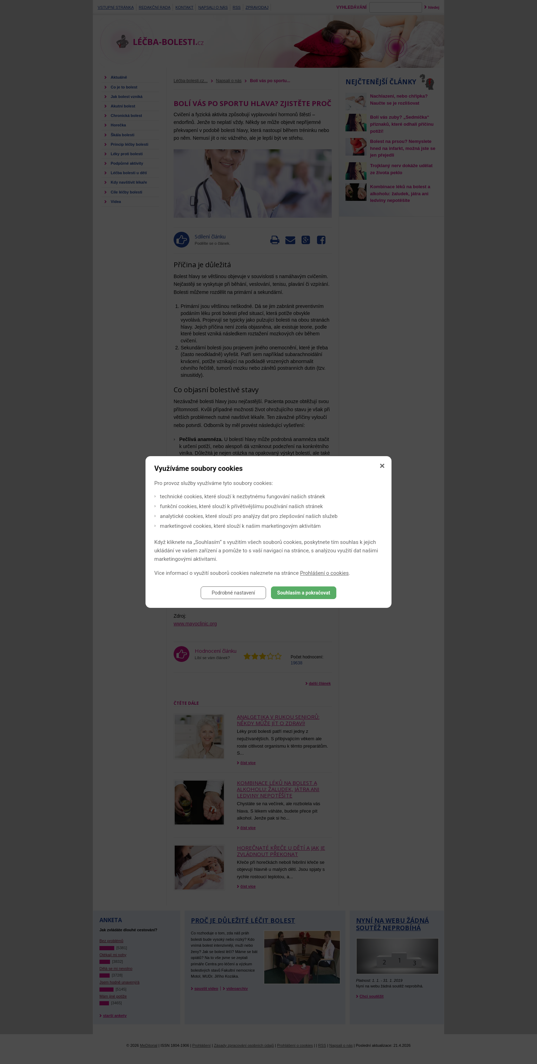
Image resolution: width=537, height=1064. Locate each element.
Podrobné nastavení (233, 593)
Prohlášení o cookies (324, 573)
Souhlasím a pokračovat (303, 593)
